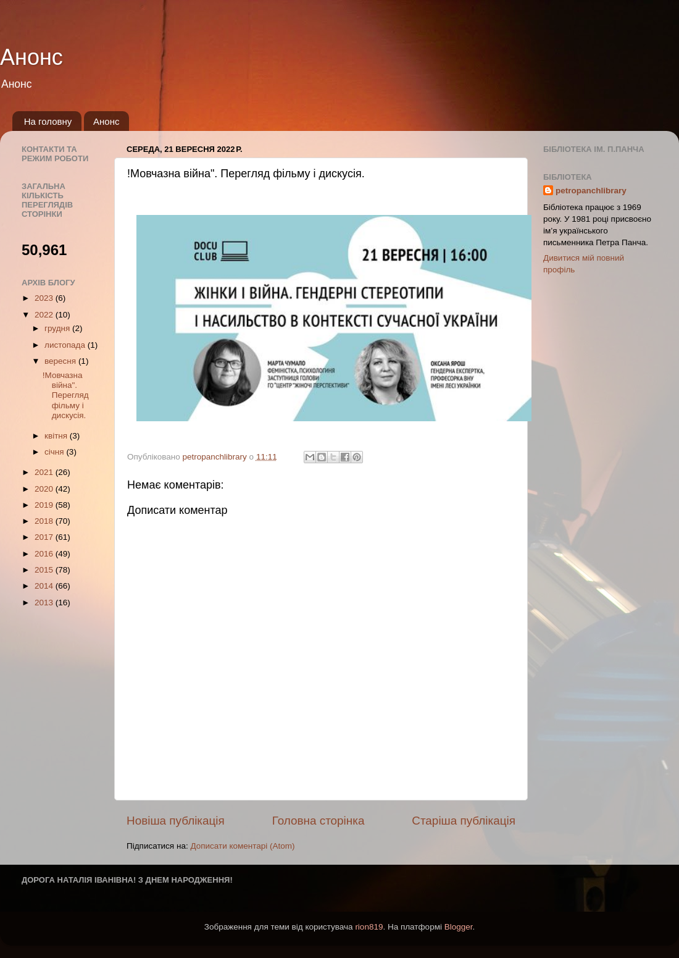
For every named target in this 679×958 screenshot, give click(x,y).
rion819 (369, 926)
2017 (45, 537)
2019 (45, 505)
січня (55, 451)
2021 (45, 472)
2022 (45, 314)
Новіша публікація (176, 820)
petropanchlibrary (591, 190)
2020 (45, 489)
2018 (45, 521)
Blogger (458, 926)
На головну (48, 121)
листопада (66, 345)
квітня (57, 435)
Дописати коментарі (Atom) (242, 846)
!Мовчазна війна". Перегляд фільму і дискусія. (66, 395)
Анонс (31, 57)
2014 (45, 585)
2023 (45, 298)
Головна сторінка (318, 820)
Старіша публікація (463, 820)
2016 (45, 553)
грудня (58, 328)
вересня (61, 361)
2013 (45, 602)
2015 (45, 569)
